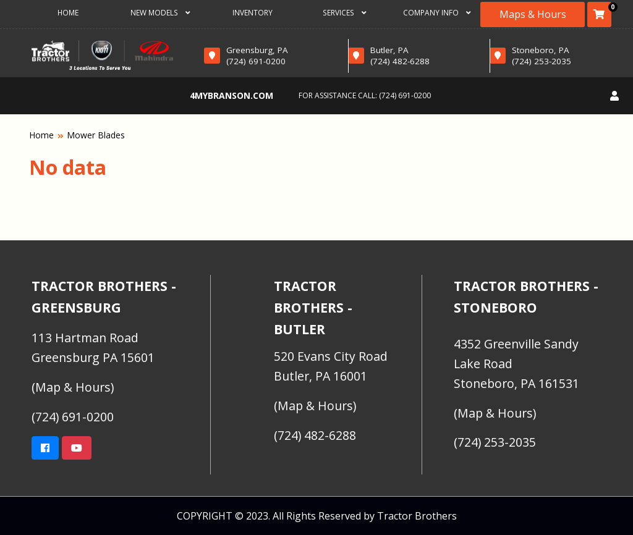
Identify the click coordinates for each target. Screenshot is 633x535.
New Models (160, 12)
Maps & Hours (532, 14)
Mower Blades (96, 135)
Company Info (437, 12)
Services (345, 12)
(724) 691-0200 (405, 95)
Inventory (252, 12)
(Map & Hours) (73, 387)
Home (68, 12)
